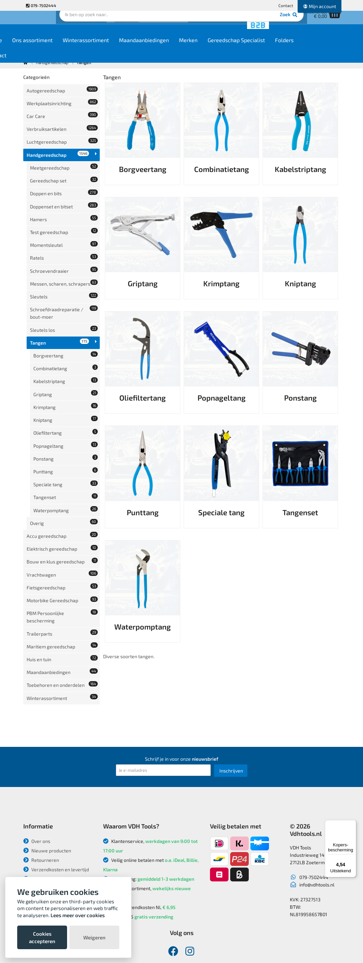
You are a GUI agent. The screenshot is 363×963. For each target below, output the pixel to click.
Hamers (64, 194)
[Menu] (352, 824)
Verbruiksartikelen (62, 120)
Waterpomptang (65, 438)
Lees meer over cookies (78, 915)
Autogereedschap (62, 89)
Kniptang (65, 365)
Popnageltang (65, 386)
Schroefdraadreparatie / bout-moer (64, 278)
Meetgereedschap (64, 152)
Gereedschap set (64, 162)
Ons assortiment (73, 48)
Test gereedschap (64, 204)
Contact (285, 5)
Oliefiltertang (65, 376)
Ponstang (65, 397)
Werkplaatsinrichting (62, 100)
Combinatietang (65, 323)
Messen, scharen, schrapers (64, 249)
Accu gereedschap (62, 459)
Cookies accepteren (42, 937)
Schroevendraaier (64, 235)
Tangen (59, 302)
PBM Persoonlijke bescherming (62, 525)
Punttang (65, 407)
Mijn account (319, 6)
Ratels (64, 225)
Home (35, 48)
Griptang (65, 344)
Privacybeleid (41, 849)
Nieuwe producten (47, 811)
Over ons (36, 802)
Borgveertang (65, 313)
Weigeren (94, 937)
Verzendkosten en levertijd (56, 830)
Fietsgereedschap (62, 501)
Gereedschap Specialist (277, 48)
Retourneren (41, 820)
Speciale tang (65, 417)
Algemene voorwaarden (53, 858)
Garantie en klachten (49, 868)
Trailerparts (62, 540)
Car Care (62, 110)
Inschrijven (231, 731)
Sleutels (64, 264)
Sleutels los (64, 292)
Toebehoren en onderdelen (62, 582)
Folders (325, 48)
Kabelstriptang (65, 334)
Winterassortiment (126, 48)
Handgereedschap (58, 141)
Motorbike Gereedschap (62, 512)
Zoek (227, 25)
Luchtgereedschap (62, 131)
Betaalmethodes (45, 839)
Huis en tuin (62, 561)
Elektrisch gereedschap (62, 470)
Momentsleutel (64, 214)
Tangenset (65, 428)
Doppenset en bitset (64, 183)
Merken (229, 48)
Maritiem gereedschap (62, 550)
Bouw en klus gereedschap (62, 480)
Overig (64, 449)
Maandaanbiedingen (185, 48)
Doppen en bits (64, 173)
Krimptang (65, 355)
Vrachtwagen (62, 491)
